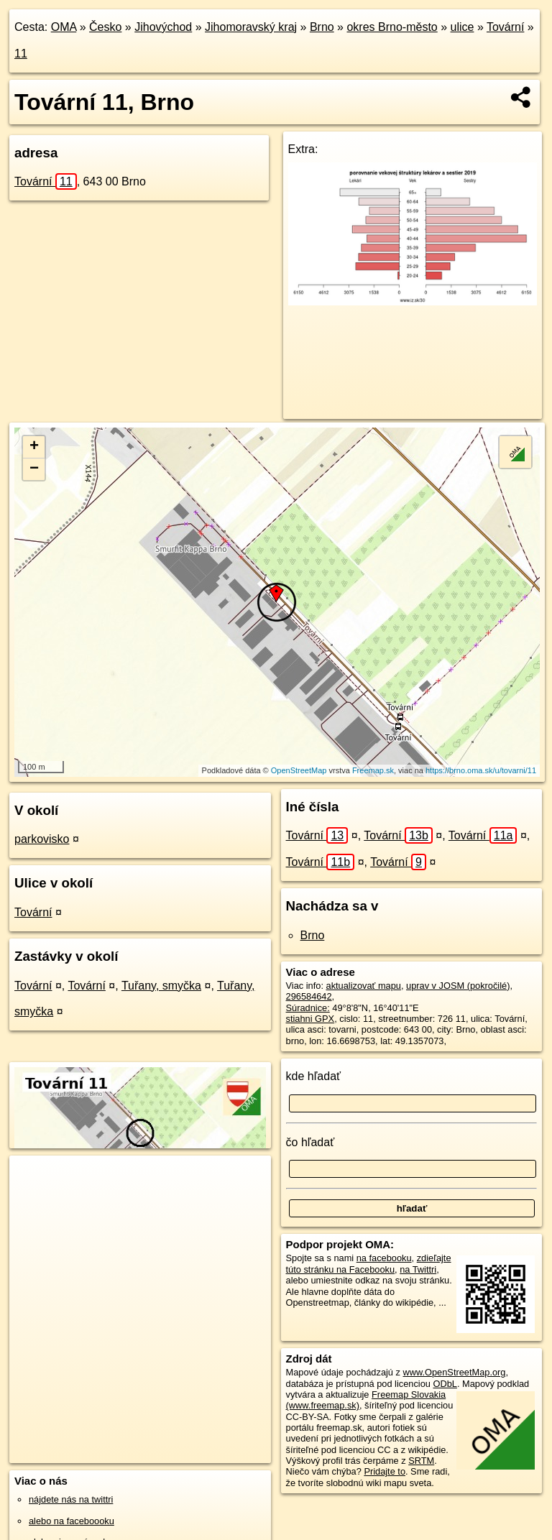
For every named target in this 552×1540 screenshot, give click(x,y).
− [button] (34, 469)
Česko (105, 27)
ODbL (444, 1383)
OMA (64, 27)
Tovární (505, 27)
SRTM (421, 1460)
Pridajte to (384, 1471)
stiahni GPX (310, 1018)
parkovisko (41, 839)
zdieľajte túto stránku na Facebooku (368, 1263)
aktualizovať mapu (363, 985)
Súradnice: (308, 1007)
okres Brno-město (391, 27)
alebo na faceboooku (71, 1521)
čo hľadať (310, 1142)
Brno (322, 27)
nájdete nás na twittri (71, 1499)
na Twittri (418, 1269)
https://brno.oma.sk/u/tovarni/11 (481, 770)
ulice (462, 27)
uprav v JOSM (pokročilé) (458, 985)
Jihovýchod (163, 27)
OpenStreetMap (299, 770)
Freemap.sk (373, 770)
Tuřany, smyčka (161, 985)
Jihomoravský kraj (251, 27)
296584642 (309, 996)
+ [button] (34, 447)
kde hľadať (313, 1076)
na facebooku (384, 1258)
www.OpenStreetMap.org (453, 1372)
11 (20, 53)
